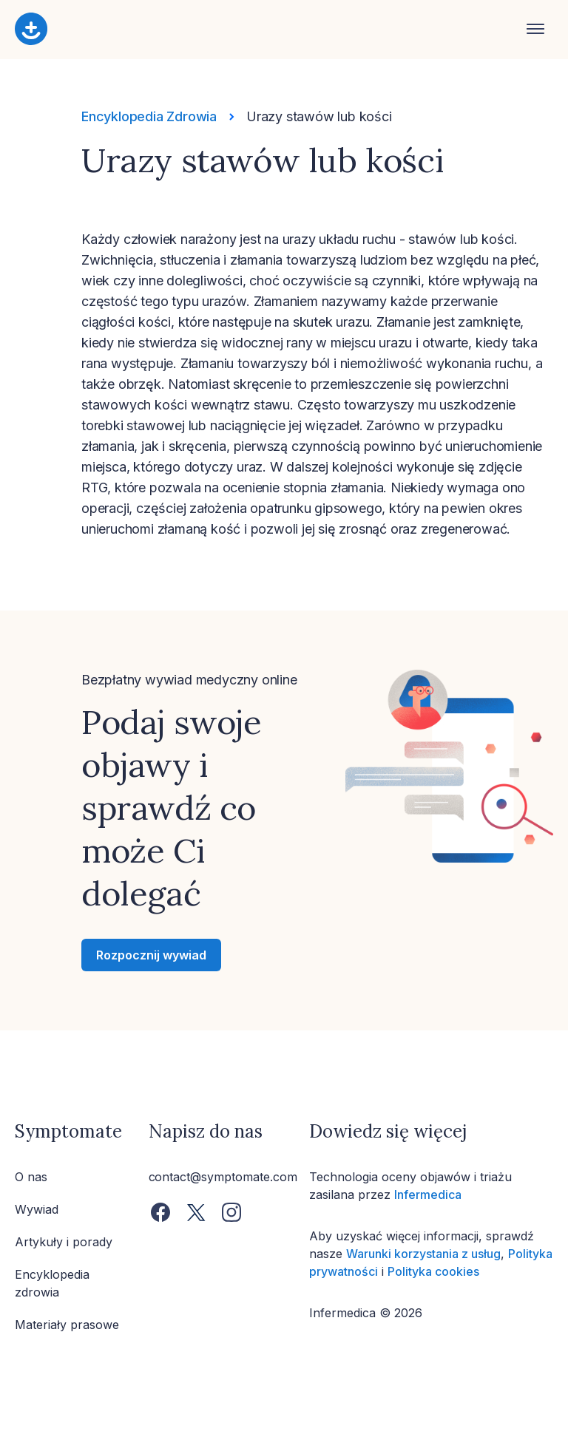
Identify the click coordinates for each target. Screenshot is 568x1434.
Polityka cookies (433, 1271)
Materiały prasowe (67, 1324)
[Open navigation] (535, 29)
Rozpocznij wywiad (151, 955)
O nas (31, 1176)
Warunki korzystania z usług (423, 1253)
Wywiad (36, 1209)
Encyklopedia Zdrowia (149, 116)
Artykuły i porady (63, 1241)
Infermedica (428, 1194)
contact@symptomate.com (223, 1176)
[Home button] (271, 30)
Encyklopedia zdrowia (52, 1283)
